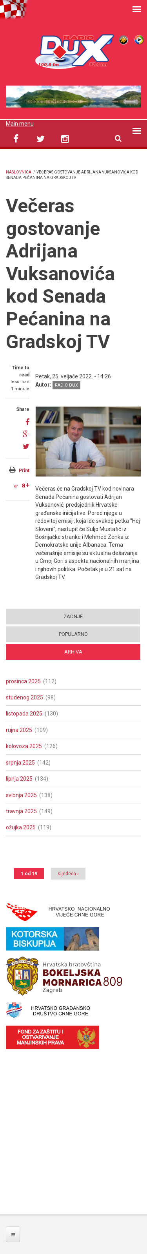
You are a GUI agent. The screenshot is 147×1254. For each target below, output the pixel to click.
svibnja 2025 (21, 795)
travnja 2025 (21, 811)
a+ (25, 485)
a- (16, 486)
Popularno (73, 634)
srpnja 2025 (20, 762)
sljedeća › (68, 873)
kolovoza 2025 (24, 746)
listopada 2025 (24, 713)
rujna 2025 (19, 730)
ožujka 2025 (21, 827)
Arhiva (73, 652)
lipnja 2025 (19, 779)
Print (24, 470)
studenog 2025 (24, 697)
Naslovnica (18, 172)
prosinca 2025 (23, 681)
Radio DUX (66, 385)
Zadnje (73, 616)
